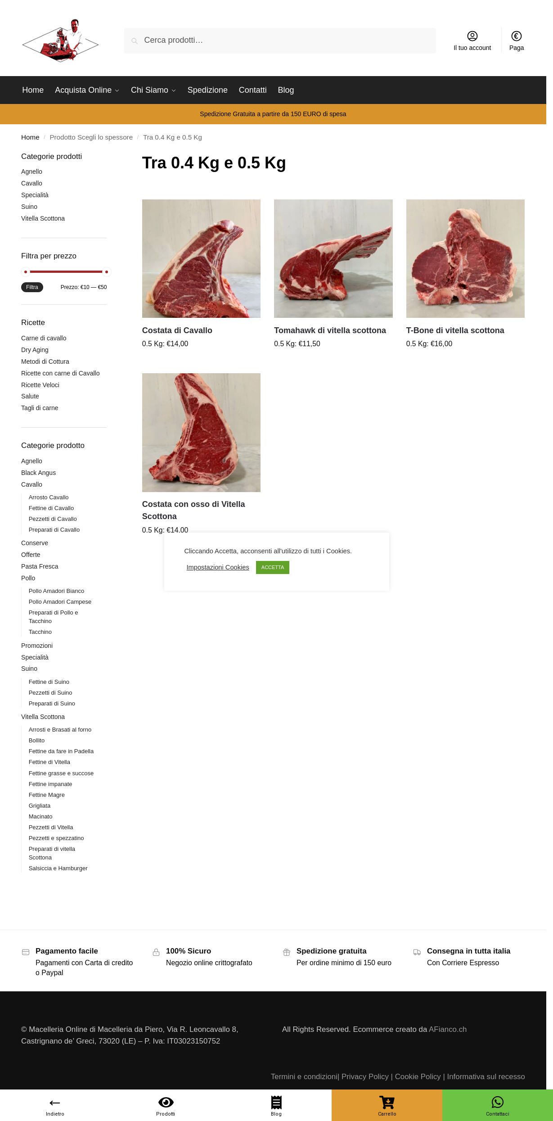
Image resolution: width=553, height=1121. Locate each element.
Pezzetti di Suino (50, 692)
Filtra (32, 287)
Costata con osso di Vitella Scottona (193, 510)
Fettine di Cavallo (51, 508)
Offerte (30, 554)
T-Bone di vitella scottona (455, 330)
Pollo (28, 578)
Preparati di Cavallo (54, 529)
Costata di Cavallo (177, 330)
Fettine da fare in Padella (61, 751)
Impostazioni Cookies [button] (218, 567)
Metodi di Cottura (45, 361)
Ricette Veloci (40, 385)
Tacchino (40, 631)
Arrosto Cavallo (49, 497)
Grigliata (39, 805)
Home (30, 137)
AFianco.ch (448, 1029)
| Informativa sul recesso (484, 1076)
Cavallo (31, 183)
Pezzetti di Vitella (51, 827)
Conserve (34, 543)
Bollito (37, 740)
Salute (30, 396)
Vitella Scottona (43, 218)
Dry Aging (35, 349)
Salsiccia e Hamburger (58, 868)
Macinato (41, 816)
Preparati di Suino (52, 703)
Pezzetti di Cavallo (53, 518)
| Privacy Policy (363, 1076)
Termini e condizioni (304, 1076)
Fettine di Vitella (49, 762)
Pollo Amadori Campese (60, 601)
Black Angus (38, 472)
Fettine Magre (47, 794)
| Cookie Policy (416, 1076)
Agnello (31, 171)
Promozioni (37, 645)
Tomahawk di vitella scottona (330, 330)
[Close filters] (109, 157)
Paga (516, 40)
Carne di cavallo (43, 338)
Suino (29, 206)
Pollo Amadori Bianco (57, 591)
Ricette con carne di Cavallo (60, 373)
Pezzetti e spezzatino (56, 838)
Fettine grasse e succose (61, 773)
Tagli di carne (39, 407)
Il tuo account (472, 40)
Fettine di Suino (49, 681)
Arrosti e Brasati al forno (60, 729)
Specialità (35, 195)
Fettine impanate (50, 784)
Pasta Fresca (39, 566)
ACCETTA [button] (272, 567)
